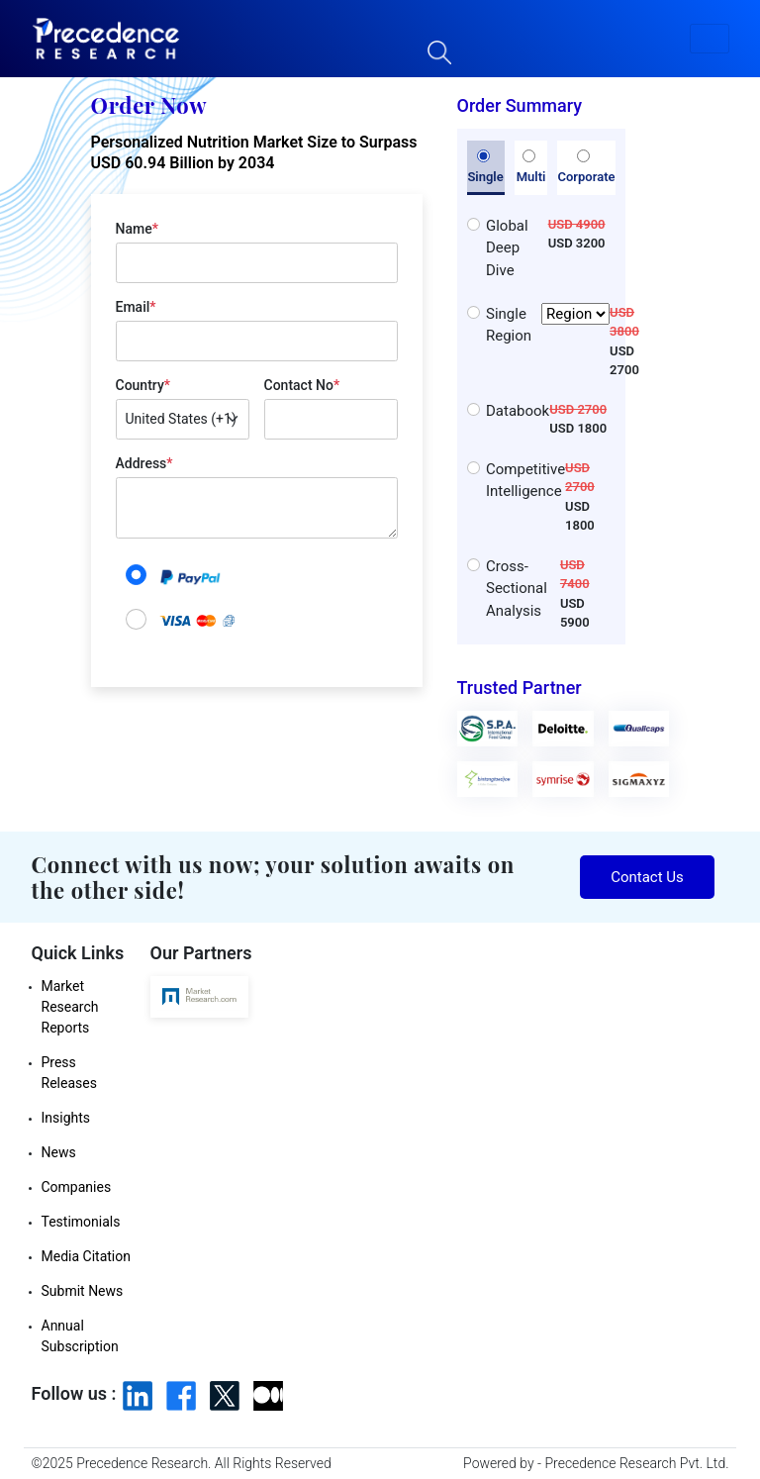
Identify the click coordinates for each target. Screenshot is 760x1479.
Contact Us (647, 877)
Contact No (302, 385)
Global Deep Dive (507, 248)
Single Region (548, 325)
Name (137, 229)
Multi (531, 167)
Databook (517, 411)
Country (143, 385)
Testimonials (81, 1222)
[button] (709, 38)
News (59, 1152)
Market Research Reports (70, 1006)
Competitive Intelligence (525, 480)
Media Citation (86, 1256)
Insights (66, 1118)
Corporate (586, 167)
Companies (77, 1187)
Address (144, 463)
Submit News (83, 1291)
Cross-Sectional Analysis (516, 588)
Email (136, 307)
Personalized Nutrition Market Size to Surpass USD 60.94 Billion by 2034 (254, 152)
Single (485, 167)
